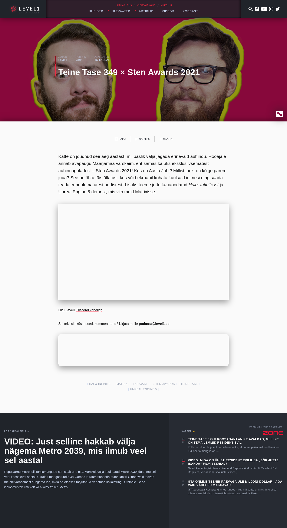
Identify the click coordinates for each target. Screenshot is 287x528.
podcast (140, 383)
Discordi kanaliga (89, 310)
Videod (168, 11)
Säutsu (142, 139)
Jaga (120, 139)
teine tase (189, 383)
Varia (79, 60)
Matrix (122, 383)
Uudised (96, 11)
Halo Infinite (100, 383)
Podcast (190, 11)
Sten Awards (164, 383)
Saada (166, 139)
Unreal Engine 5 (143, 389)
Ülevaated (121, 11)
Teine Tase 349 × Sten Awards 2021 (129, 72)
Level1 (62, 60)
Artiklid (146, 11)
